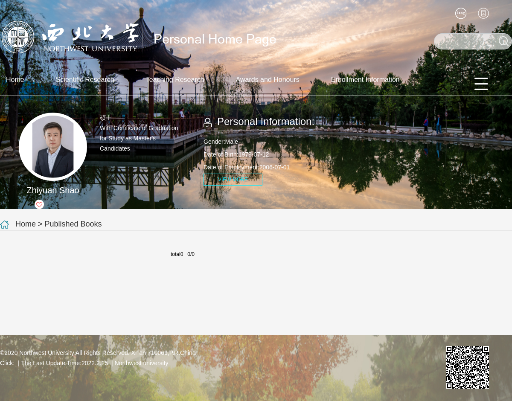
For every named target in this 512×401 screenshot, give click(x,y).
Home (15, 79)
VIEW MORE (233, 180)
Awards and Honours (268, 79)
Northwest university (142, 363)
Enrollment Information (365, 79)
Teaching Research (175, 79)
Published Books (73, 224)
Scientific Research (85, 79)
